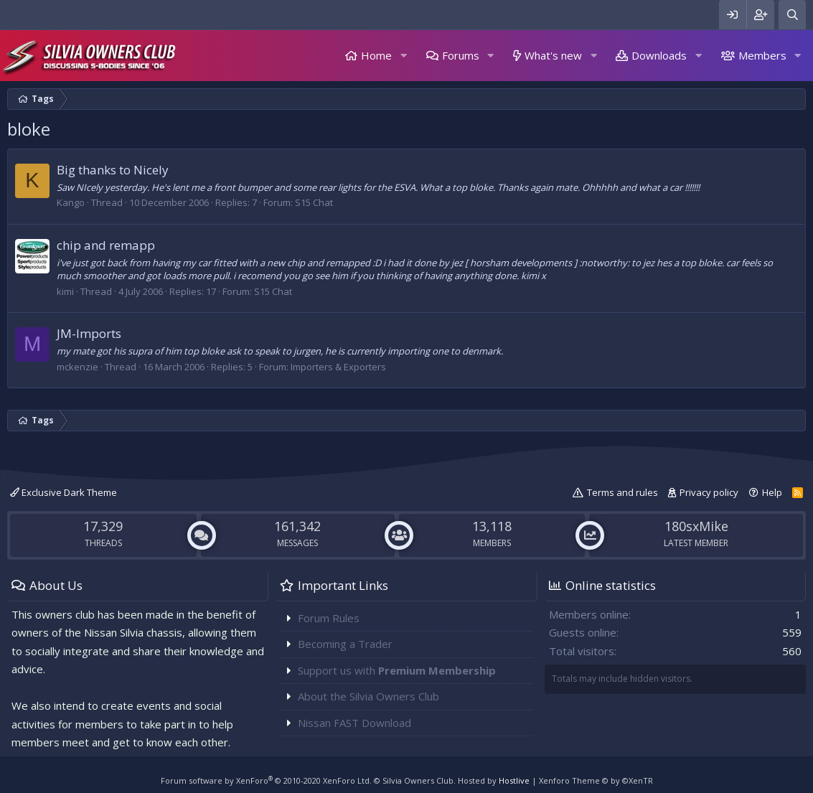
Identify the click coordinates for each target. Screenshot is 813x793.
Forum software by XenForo (266, 780)
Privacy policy (709, 492)
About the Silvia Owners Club (368, 696)
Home (376, 55)
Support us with (397, 670)
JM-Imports (89, 333)
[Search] (792, 14)
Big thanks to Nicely (113, 169)
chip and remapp (106, 245)
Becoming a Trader (345, 644)
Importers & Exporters (338, 366)
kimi (65, 291)
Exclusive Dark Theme (63, 492)
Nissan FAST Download (354, 722)
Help (772, 492)
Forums (460, 55)
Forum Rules (328, 618)
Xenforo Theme (596, 780)
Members (762, 55)
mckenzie (77, 366)
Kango (71, 202)
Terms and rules (622, 492)
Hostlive (514, 780)
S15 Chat (314, 202)
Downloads (659, 55)
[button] (403, 55)
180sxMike (696, 526)
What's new (553, 55)
